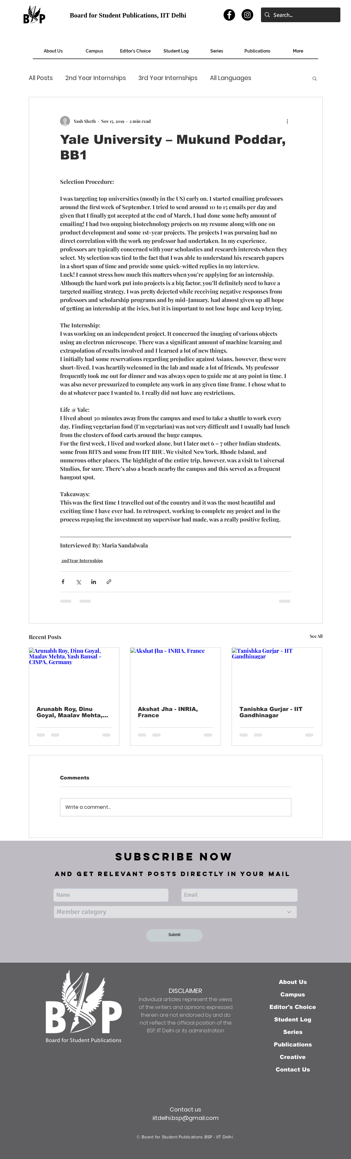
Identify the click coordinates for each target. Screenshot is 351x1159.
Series (293, 1032)
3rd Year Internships (168, 78)
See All (316, 636)
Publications (293, 1044)
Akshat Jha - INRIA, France (168, 712)
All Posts (41, 78)
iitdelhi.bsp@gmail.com (186, 1118)
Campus (292, 994)
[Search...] (300, 15)
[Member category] (175, 912)
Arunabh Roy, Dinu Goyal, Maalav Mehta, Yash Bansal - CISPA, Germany (70, 712)
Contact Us (293, 1069)
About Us (293, 982)
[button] (315, 78)
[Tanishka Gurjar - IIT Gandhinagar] (277, 673)
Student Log (292, 1019)
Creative (293, 1057)
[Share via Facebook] (63, 582)
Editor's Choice (292, 1007)
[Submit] (174, 935)
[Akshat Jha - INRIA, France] (175, 673)
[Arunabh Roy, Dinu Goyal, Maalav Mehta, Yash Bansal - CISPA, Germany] (74, 673)
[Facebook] (229, 15)
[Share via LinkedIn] (94, 582)
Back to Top (10, 1131)
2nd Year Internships (95, 78)
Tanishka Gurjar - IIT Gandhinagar (271, 712)
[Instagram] (247, 15)
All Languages (230, 78)
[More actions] (287, 121)
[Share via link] (109, 582)
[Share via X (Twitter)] (78, 582)
